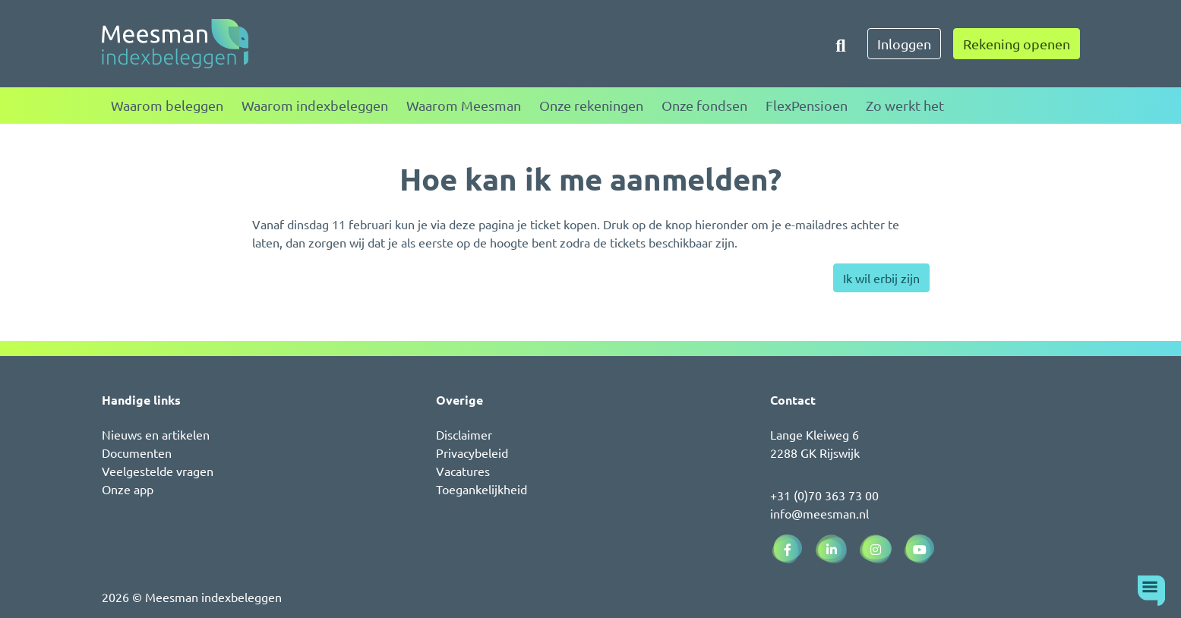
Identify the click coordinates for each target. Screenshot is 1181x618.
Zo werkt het (905, 105)
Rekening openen (1016, 44)
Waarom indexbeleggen (315, 105)
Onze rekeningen (591, 105)
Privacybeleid (472, 452)
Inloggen (904, 44)
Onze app (127, 489)
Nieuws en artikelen (156, 434)
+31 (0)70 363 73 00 (824, 495)
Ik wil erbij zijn (881, 277)
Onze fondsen (704, 105)
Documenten (137, 452)
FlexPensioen (807, 105)
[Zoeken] (840, 43)
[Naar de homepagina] (175, 43)
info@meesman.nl (819, 513)
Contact (793, 400)
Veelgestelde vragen (157, 470)
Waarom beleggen (167, 105)
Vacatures (463, 470)
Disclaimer (464, 434)
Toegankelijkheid (481, 489)
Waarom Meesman (463, 105)
